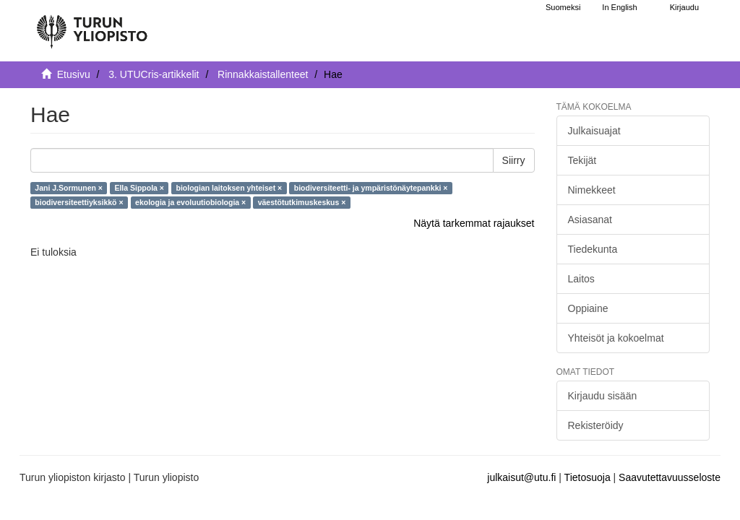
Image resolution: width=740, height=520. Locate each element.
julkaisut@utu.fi (521, 477)
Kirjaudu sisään (602, 396)
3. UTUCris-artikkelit (153, 74)
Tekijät (582, 160)
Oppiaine (588, 308)
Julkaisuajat (594, 130)
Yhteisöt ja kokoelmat (616, 338)
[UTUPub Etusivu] (92, 25)
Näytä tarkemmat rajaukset (473, 223)
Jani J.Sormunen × (69, 187)
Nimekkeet (592, 190)
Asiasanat (590, 219)
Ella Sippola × (139, 187)
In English (619, 7)
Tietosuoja (587, 477)
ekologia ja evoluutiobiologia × (190, 202)
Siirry (513, 160)
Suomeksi (563, 7)
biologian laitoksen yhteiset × (229, 187)
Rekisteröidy (596, 425)
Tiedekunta (593, 249)
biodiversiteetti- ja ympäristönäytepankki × (371, 187)
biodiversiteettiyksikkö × (79, 202)
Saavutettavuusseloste (669, 477)
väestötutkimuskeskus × (302, 202)
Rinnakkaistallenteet (263, 74)
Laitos (581, 279)
